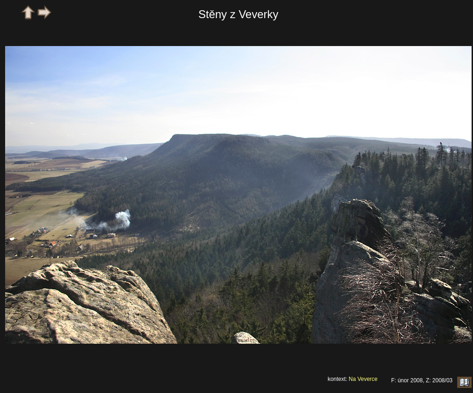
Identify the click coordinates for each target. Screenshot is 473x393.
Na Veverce (363, 379)
